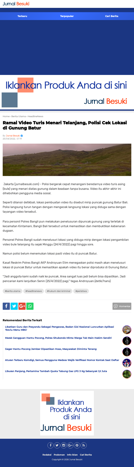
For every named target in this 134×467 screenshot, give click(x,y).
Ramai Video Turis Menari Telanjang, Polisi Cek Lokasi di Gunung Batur (65, 125)
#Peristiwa (81, 291)
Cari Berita (111, 16)
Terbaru (22, 16)
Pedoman (59, 454)
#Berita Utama (12, 291)
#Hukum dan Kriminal (58, 291)
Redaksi (46, 454)
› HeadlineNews (34, 116)
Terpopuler (67, 16)
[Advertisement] (67, 48)
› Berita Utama (18, 116)
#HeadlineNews (33, 291)
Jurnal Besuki (75, 459)
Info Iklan (72, 454)
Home (6, 116)
